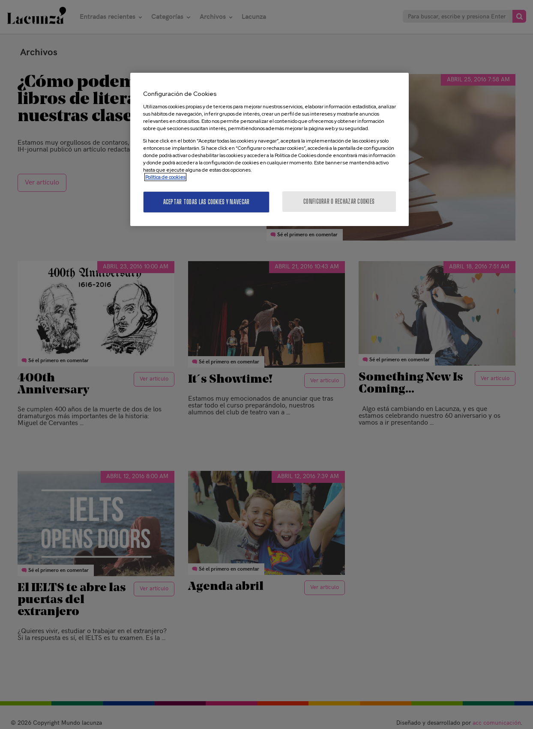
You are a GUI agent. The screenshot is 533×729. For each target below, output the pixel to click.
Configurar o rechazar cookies (338, 201)
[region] (269, 149)
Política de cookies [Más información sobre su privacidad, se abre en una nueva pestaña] (165, 177)
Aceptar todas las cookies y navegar (206, 201)
